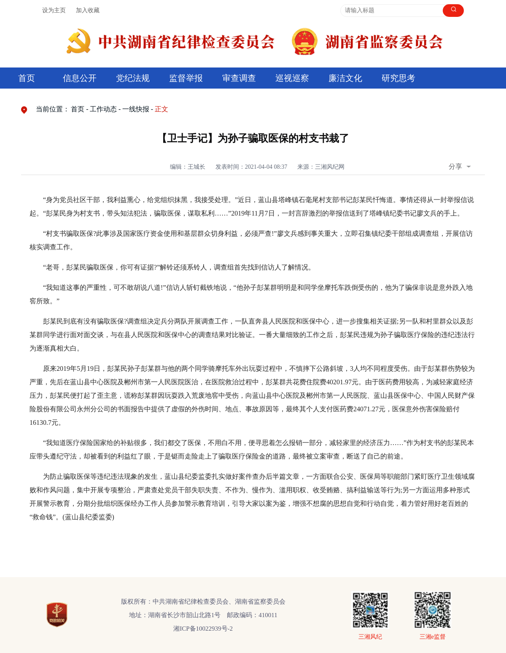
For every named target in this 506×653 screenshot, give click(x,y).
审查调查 (239, 78)
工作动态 (103, 109)
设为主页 (54, 10)
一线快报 (135, 109)
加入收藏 (88, 10)
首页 (26, 78)
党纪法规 (133, 78)
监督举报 (186, 78)
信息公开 (80, 78)
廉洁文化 (345, 78)
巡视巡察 (292, 78)
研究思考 (398, 78)
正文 (161, 109)
